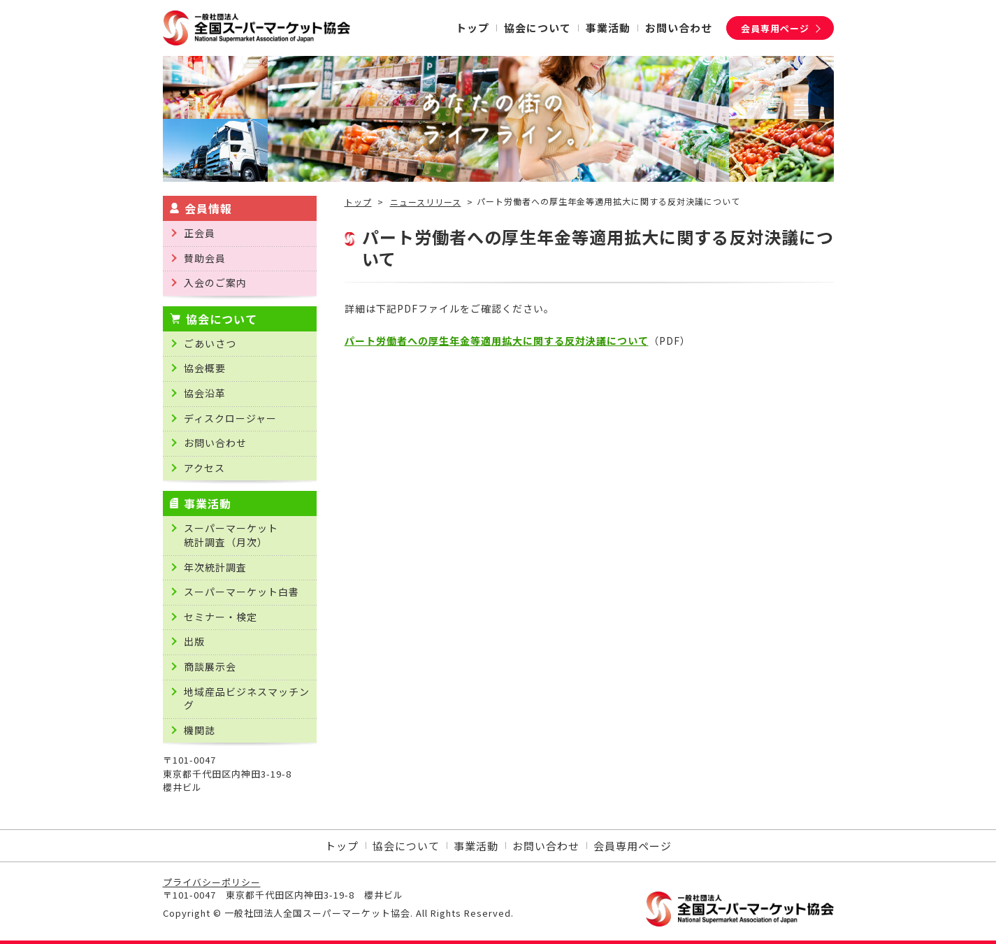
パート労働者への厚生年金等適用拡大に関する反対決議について (497, 341)
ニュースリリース (425, 202)
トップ (358, 202)
